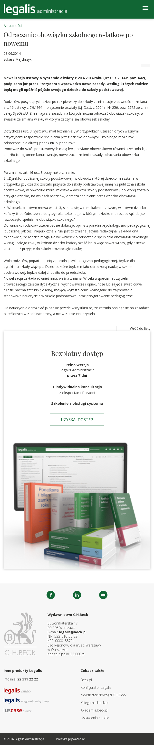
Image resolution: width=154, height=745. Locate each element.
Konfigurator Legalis (96, 687)
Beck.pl (86, 680)
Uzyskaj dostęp (77, 419)
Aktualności (13, 25)
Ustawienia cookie (95, 717)
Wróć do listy (140, 328)
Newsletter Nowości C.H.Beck (103, 695)
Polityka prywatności (70, 739)
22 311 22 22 (27, 679)
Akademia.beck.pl (94, 710)
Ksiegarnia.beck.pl (94, 702)
